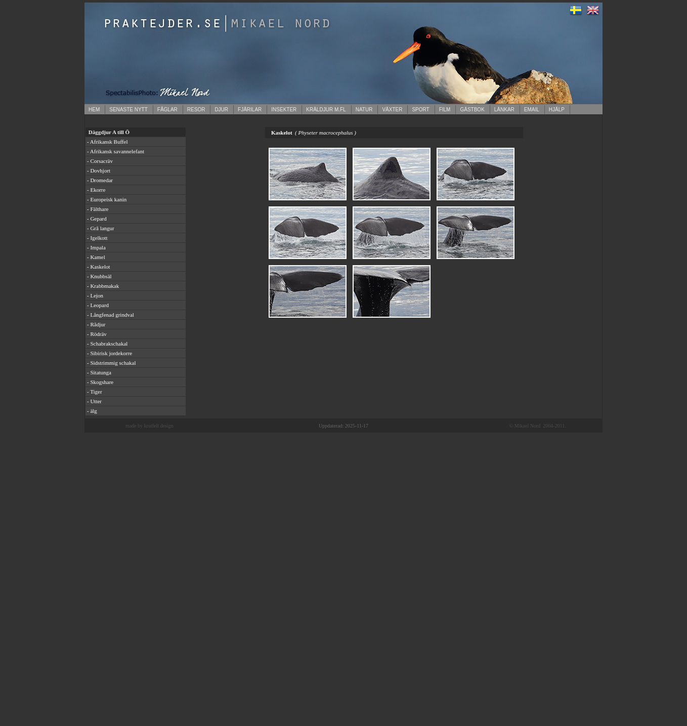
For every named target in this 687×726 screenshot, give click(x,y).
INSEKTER (283, 109)
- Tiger (94, 392)
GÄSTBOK (472, 109)
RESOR (196, 109)
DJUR (221, 109)
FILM (445, 109)
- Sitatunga (99, 372)
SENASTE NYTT (128, 109)
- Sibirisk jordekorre (109, 353)
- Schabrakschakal (107, 343)
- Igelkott (97, 238)
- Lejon (95, 295)
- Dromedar (100, 180)
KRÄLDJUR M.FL (326, 109)
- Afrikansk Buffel (107, 142)
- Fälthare (97, 209)
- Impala (96, 247)
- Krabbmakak (103, 286)
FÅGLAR (167, 109)
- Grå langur (100, 228)
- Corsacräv (100, 161)
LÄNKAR (504, 109)
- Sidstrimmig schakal (111, 363)
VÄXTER (392, 109)
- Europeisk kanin (106, 199)
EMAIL (531, 109)
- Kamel (96, 257)
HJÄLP (557, 109)
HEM (94, 109)
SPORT (420, 109)
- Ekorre (96, 190)
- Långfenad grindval (110, 315)
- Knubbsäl (99, 276)
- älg (92, 411)
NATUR (364, 109)
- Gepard (97, 219)
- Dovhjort (98, 170)
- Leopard (98, 305)
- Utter (94, 401)
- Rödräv (97, 334)
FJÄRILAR (250, 109)
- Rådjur (96, 324)
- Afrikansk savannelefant (115, 151)
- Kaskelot (98, 267)
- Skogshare (100, 382)
